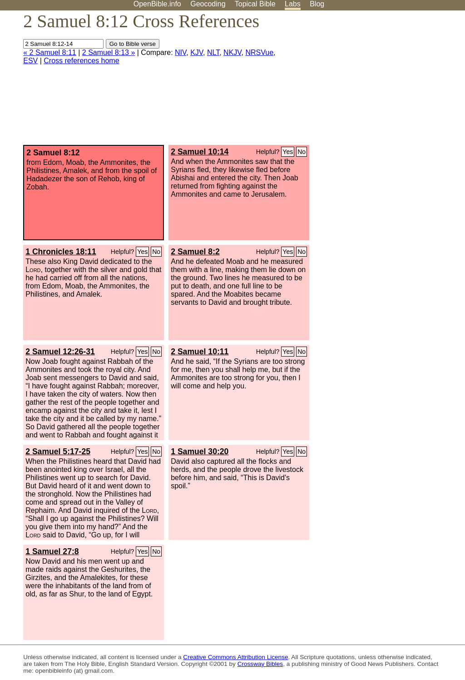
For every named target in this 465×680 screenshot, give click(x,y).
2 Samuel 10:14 (199, 151)
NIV (180, 52)
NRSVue (259, 52)
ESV (30, 61)
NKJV (232, 52)
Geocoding (207, 4)
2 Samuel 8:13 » (108, 52)
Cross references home (81, 61)
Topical (255, 4)
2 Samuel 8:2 (195, 251)
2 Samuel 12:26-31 (60, 351)
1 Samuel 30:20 (199, 451)
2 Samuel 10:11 (199, 351)
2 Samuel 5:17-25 (57, 451)
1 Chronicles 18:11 (60, 251)
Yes (287, 151)
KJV (196, 52)
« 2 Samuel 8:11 (49, 52)
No (301, 151)
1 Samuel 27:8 (52, 551)
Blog (317, 4)
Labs (293, 4)
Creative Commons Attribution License (235, 657)
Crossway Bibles (260, 663)
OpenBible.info (157, 4)
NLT (213, 52)
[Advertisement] (373, 81)
